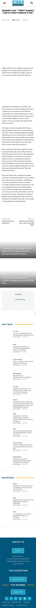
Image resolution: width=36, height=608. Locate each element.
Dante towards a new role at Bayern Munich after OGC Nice (23, 446)
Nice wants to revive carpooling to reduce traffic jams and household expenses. (23, 418)
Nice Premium (20, 299)
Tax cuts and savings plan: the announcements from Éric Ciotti (22, 432)
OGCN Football (17, 359)
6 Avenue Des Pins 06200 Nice (18, 559)
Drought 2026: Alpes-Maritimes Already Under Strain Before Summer (22, 460)
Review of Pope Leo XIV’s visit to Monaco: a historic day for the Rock (23, 487)
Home (3, 20)
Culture (15, 331)
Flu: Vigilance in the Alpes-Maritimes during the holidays (22, 515)
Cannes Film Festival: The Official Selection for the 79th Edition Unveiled (22, 390)
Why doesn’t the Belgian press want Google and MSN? (26, 223)
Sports (15, 399)
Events (15, 483)
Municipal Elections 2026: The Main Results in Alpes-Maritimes (23, 501)
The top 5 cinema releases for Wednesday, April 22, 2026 (23, 334)
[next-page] (6, 470)
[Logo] (18, 3)
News (8, 20)
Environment (17, 373)
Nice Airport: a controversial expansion (22, 376)
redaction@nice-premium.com (18, 561)
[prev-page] (3, 470)
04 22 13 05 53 (18, 564)
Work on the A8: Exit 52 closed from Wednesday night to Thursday (21, 348)
